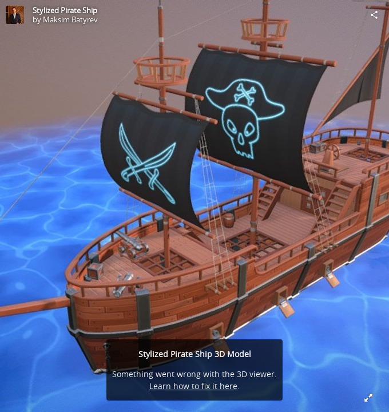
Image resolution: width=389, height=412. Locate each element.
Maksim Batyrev (70, 19)
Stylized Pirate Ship (65, 10)
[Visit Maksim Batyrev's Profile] (15, 15)
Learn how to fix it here (193, 386)
